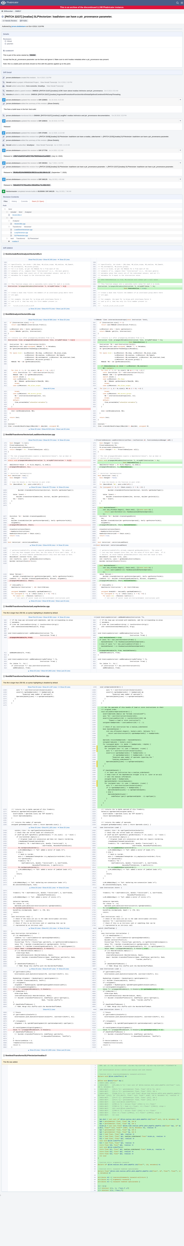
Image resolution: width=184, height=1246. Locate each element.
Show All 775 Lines (49, 487)
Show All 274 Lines (49, 440)
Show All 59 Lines (48, 601)
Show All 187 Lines (49, 969)
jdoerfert (10, 44)
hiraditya (41, 86)
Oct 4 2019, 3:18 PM (44, 78)
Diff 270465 (42, 133)
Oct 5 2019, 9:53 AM (111, 91)
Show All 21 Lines (49, 1009)
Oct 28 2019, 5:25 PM (119, 115)
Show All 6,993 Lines (48, 671)
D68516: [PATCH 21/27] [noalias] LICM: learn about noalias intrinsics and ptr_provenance (67, 91)
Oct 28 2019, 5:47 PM (56, 121)
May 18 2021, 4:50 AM (56, 179)
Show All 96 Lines (49, 545)
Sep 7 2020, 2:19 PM (56, 163)
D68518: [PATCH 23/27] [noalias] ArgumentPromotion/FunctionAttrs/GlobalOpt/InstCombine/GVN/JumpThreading (75, 94)
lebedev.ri (10, 91)
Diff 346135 (43, 179)
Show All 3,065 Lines (48, 1050)
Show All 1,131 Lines (49, 928)
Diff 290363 (43, 163)
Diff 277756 (43, 150)
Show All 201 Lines (49, 888)
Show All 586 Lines (49, 320)
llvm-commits (31, 86)
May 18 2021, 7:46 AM (63, 191)
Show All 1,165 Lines (49, 827)
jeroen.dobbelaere (19, 26)
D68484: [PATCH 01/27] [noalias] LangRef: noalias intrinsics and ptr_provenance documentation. (72, 115)
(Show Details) (53, 103)
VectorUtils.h (17, 215)
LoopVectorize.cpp (21, 233)
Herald (8, 82)
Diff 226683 (43, 100)
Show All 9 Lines (49, 388)
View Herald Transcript (48, 82)
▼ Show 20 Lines (64, 259)
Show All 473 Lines (48, 309)
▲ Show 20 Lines (34, 309)
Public (24, 21)
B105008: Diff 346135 (46, 191)
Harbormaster (11, 191)
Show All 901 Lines (49, 617)
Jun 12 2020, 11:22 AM (56, 133)
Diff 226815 (43, 121)
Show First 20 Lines (35, 259)
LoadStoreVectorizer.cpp (23, 230)
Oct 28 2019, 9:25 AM (56, 100)
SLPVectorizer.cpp (21, 235)
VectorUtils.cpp (19, 224)
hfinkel (9, 41)
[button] (182, 3)
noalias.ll (15, 241)
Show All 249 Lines (49, 259)
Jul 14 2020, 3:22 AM (56, 150)
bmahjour (30, 145)
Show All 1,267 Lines (50, 687)
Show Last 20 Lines (63, 309)
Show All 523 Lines (48, 429)
